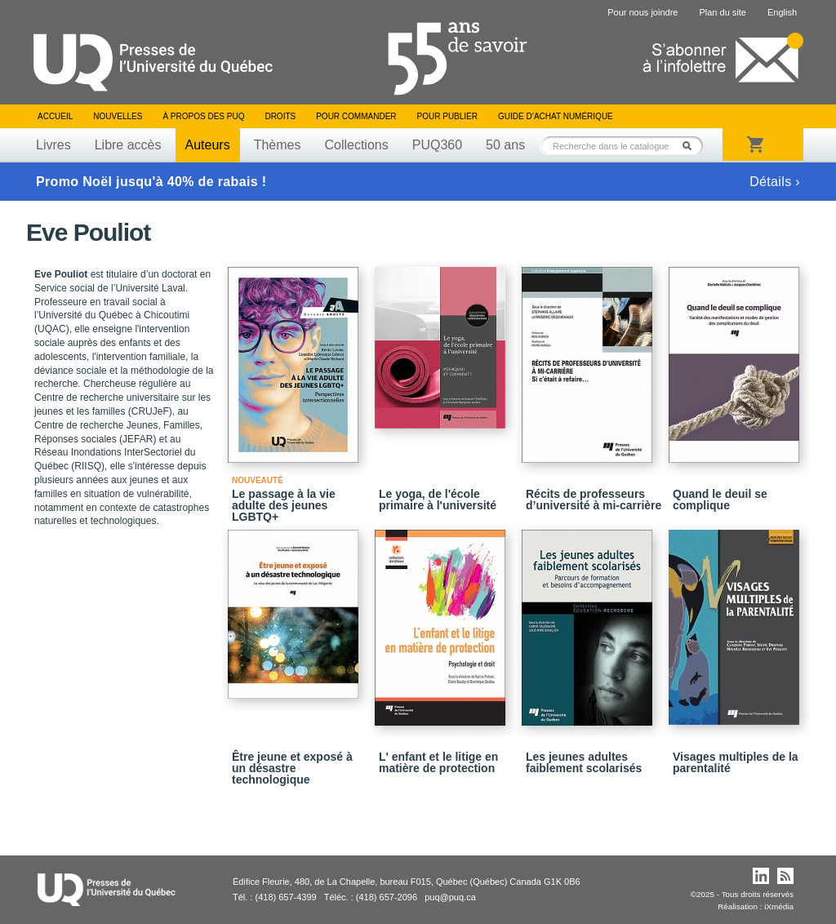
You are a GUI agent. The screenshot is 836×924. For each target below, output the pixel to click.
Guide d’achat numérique (555, 116)
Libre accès (128, 145)
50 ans (505, 145)
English (782, 12)
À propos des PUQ (203, 116)
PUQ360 (437, 145)
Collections (356, 145)
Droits (280, 116)
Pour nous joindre (642, 12)
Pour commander (356, 116)
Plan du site (722, 12)
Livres (53, 145)
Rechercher (691, 145)
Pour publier (447, 116)
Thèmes (277, 145)
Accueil (55, 116)
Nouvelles (117, 116)
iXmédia (779, 906)
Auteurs (207, 145)
